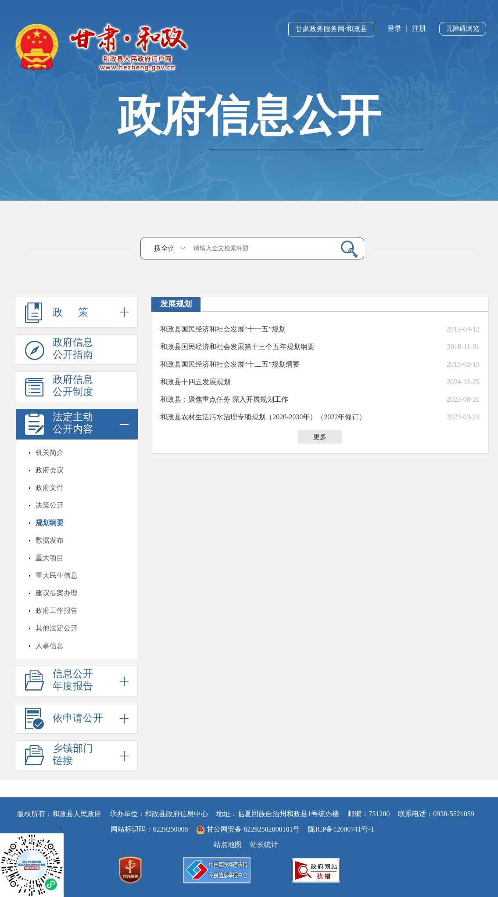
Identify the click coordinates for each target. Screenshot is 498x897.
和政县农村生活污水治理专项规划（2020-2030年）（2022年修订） (263, 417)
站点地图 (228, 844)
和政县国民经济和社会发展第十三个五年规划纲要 (237, 346)
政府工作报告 (57, 610)
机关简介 (50, 452)
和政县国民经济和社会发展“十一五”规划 (223, 329)
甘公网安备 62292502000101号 (248, 829)
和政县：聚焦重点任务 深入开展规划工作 (224, 399)
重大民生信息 (57, 575)
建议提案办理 (57, 593)
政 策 (77, 312)
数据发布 (50, 540)
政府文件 (50, 487)
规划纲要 (50, 522)
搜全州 (164, 248)
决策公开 (50, 505)
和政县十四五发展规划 (195, 381)
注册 (419, 28)
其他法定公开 (57, 628)
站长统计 (264, 844)
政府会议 (50, 470)
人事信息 (50, 645)
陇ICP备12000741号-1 (341, 829)
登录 (394, 28)
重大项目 (50, 558)
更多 (319, 436)
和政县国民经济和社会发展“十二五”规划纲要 (230, 364)
